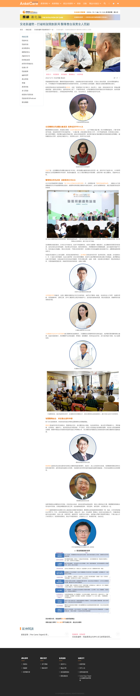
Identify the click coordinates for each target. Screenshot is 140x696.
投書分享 (25, 67)
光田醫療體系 (50, 295)
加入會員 (60, 622)
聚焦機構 (25, 102)
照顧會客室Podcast (29, 98)
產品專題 (25, 79)
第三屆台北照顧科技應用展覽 (73, 183)
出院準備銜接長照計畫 (77, 130)
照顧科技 (25, 40)
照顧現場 (25, 44)
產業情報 (25, 87)
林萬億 (68, 87)
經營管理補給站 (27, 64)
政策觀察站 (26, 48)
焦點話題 (28, 30)
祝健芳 (48, 170)
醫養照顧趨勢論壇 (102, 183)
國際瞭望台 (26, 52)
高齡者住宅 (26, 56)
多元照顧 (25, 91)
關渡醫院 (48, 466)
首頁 (21, 30)
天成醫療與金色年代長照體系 (55, 334)
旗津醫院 (83, 255)
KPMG (48, 510)
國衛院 (48, 425)
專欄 (23, 83)
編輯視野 (25, 75)
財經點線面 (26, 60)
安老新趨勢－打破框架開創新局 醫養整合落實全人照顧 (73, 30)
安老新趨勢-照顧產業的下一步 (43, 30)
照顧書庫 (25, 71)
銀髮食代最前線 (27, 94)
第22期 (63, 619)
